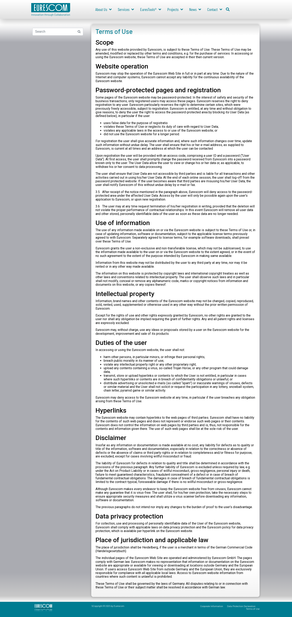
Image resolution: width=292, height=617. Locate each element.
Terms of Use (253, 609)
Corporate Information (211, 606)
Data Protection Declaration (241, 606)
